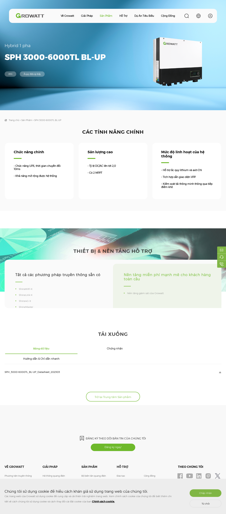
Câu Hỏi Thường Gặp (127, 476)
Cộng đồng (168, 15)
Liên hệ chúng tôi (14, 470)
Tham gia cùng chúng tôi (18, 476)
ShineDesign (150, 470)
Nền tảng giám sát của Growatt (147, 303)
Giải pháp (87, 15)
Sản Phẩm (26, 120)
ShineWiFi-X (26, 299)
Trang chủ (14, 120)
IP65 (10, 74)
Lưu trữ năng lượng (53, 470)
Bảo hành (122, 470)
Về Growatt (67, 15)
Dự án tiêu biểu (144, 15)
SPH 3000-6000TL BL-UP (47, 120)
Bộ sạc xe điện (50, 476)
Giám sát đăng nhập (154, 476)
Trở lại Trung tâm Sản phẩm (113, 385)
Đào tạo (121, 465)
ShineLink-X (26, 305)
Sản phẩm (106, 15)
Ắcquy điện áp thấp (32, 74)
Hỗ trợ (123, 15)
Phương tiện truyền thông (18, 465)
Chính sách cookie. (103, 501)
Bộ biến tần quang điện (93, 465)
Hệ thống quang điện (54, 465)
